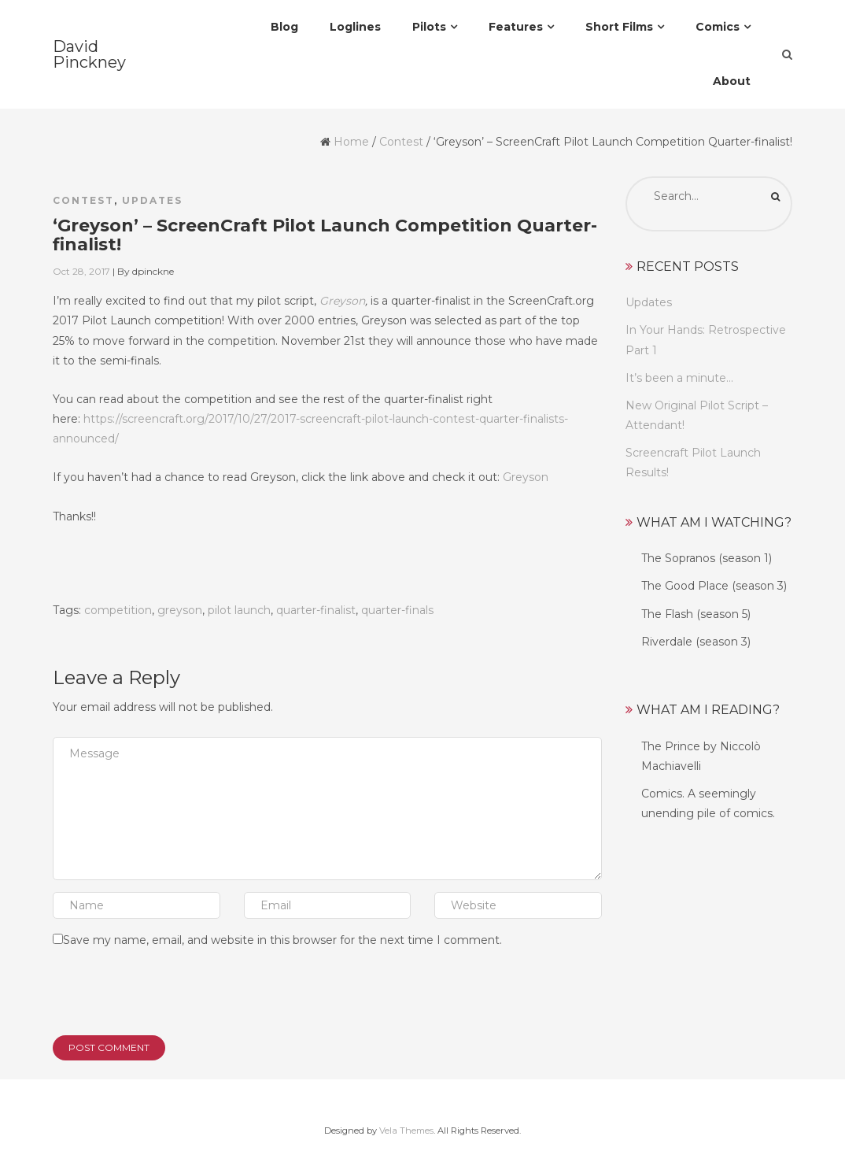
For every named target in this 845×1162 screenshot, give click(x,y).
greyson (179, 610)
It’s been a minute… (679, 378)
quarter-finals (397, 610)
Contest (401, 142)
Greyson (342, 301)
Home (351, 142)
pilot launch (239, 610)
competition (118, 610)
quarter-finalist (316, 610)
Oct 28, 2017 (81, 271)
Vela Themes (406, 1130)
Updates (152, 200)
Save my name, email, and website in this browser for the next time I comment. (282, 940)
